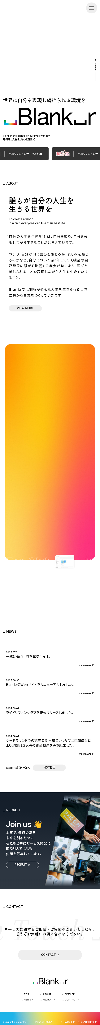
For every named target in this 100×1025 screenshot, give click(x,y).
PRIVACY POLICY (44, 1022)
